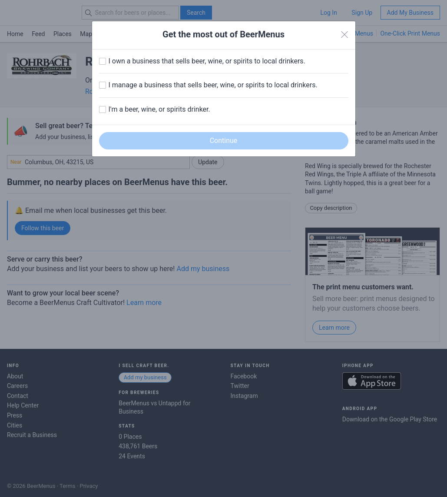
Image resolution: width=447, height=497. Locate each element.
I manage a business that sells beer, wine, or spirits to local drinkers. (213, 85)
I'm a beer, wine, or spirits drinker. (159, 109)
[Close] (344, 34)
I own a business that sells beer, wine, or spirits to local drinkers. (207, 61)
